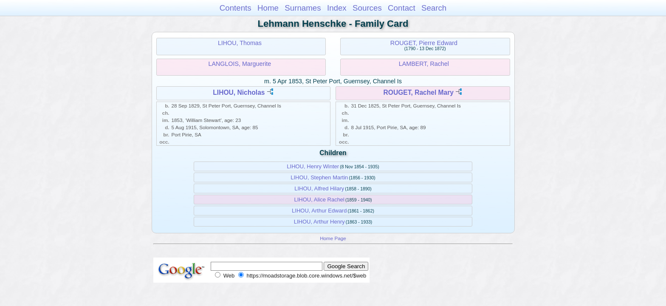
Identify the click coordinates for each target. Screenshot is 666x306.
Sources (367, 7)
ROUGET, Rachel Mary (418, 92)
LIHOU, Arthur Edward (319, 210)
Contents (235, 7)
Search (433, 7)
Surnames (303, 7)
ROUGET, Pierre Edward (423, 43)
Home (268, 7)
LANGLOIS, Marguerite (239, 63)
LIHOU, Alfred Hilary (319, 188)
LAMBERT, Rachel (424, 63)
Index (337, 7)
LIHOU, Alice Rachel (319, 199)
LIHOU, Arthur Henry (319, 221)
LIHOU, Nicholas (239, 92)
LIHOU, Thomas (240, 43)
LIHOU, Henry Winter (313, 166)
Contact (401, 7)
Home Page (333, 238)
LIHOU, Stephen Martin (319, 177)
